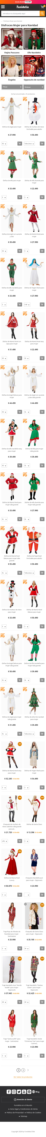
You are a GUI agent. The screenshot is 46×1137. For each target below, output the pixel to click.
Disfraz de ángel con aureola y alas (12, 235)
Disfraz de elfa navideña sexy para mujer (12, 450)
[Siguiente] (28, 1070)
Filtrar (5, 87)
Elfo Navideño (34, 52)
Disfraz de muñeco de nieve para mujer (11, 611)
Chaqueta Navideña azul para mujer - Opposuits (34, 879)
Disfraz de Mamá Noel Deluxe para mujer (34, 611)
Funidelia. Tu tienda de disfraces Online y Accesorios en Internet (23, 7)
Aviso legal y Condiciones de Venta (24, 1109)
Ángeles (12, 79)
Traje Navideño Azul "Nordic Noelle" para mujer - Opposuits (12, 987)
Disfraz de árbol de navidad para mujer (34, 718)
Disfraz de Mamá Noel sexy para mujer (34, 342)
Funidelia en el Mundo (23, 1105)
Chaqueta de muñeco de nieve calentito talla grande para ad (11, 826)
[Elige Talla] (4, 144)
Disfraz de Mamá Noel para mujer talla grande (11, 503)
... (1, 21)
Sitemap (24, 1116)
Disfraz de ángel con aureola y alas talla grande (34, 396)
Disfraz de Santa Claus (34, 824)
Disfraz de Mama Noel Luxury (12, 879)
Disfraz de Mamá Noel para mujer (34, 235)
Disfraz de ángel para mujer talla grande (11, 718)
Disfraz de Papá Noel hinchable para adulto (34, 557)
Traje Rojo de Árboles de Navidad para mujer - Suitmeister (11, 933)
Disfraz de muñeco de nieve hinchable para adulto (34, 128)
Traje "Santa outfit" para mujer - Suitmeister (11, 1040)
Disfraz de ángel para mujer (11, 127)
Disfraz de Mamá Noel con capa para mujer (12, 342)
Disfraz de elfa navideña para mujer (12, 289)
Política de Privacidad (15, 1112)
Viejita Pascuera (11, 52)
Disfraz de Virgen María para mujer (34, 289)
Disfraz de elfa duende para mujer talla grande (34, 503)
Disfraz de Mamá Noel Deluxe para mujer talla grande (12, 558)
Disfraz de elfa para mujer (12, 180)
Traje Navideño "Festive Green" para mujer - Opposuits (34, 987)
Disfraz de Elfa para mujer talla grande (34, 450)
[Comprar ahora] (19, 143)
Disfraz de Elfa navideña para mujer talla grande (34, 664)
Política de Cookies (33, 1112)
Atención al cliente (23, 1099)
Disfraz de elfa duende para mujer (34, 181)
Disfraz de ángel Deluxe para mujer (12, 396)
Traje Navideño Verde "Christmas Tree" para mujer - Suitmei (34, 1041)
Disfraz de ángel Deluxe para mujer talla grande (12, 664)
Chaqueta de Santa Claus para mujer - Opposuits (34, 932)
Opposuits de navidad (34, 79)
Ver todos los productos (23, 1077)
